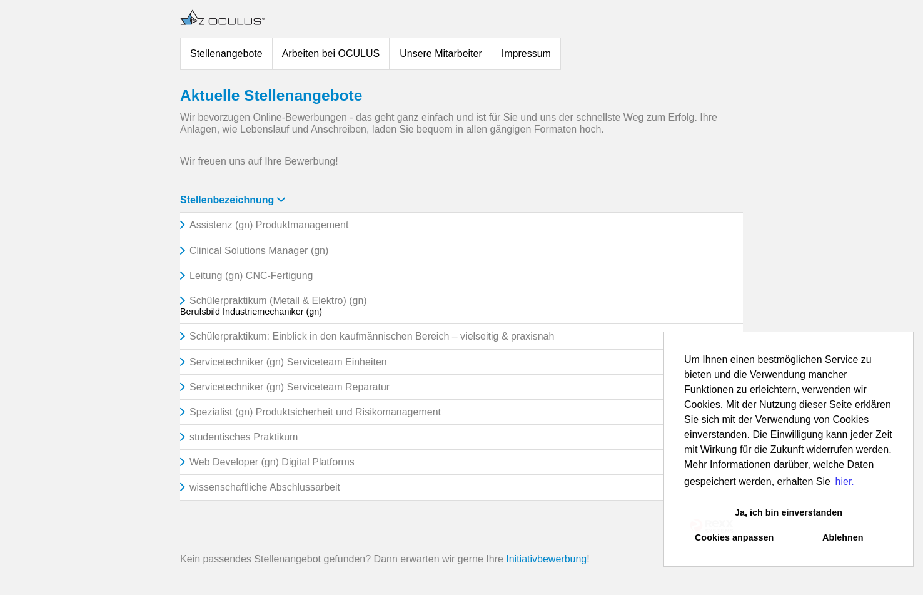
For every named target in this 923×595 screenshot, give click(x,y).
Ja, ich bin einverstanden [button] (788, 512)
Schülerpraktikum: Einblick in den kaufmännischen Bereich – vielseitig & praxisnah (371, 336)
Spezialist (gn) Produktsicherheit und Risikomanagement (315, 412)
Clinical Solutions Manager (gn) (258, 250)
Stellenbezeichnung (232, 200)
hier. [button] (844, 481)
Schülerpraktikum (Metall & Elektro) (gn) (278, 300)
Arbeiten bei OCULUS (331, 53)
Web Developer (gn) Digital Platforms (272, 462)
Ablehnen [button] (843, 537)
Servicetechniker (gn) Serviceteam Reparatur (289, 387)
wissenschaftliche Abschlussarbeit (264, 487)
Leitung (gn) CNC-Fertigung (251, 275)
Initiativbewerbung (546, 559)
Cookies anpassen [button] (734, 537)
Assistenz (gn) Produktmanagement (268, 225)
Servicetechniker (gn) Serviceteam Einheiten (288, 362)
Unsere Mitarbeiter (441, 53)
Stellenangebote (226, 53)
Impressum (526, 53)
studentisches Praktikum (243, 437)
